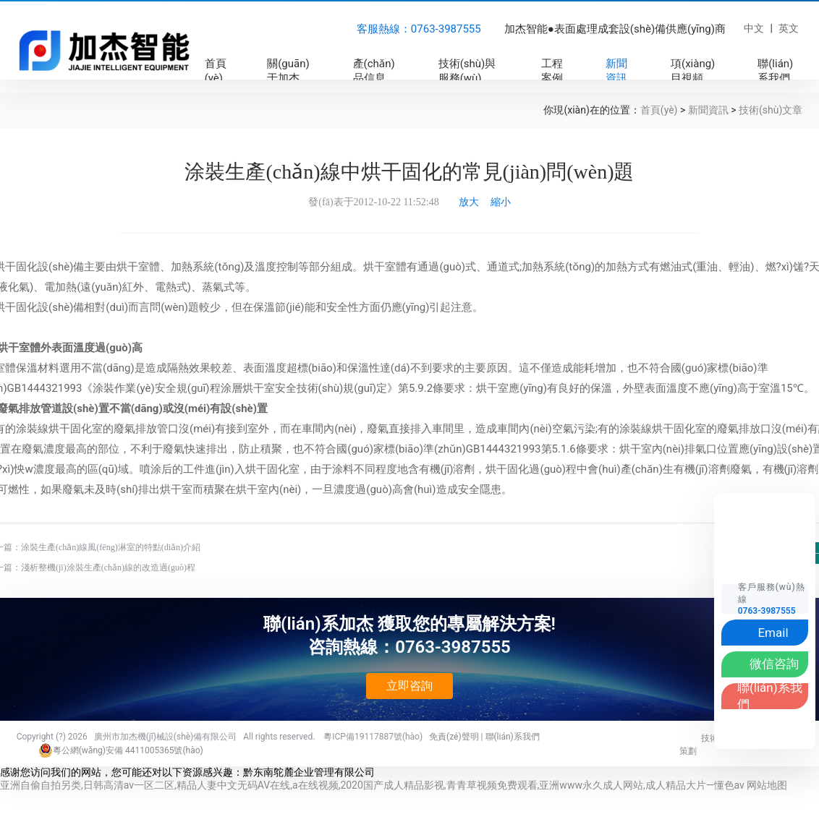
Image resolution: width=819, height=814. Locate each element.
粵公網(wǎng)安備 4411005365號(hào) (120, 750)
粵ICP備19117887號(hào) (373, 737)
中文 (754, 28)
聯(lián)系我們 (512, 737)
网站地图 (767, 785)
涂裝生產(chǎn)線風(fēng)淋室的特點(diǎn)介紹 (110, 547)
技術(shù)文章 (770, 110)
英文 (788, 28)
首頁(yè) (659, 110)
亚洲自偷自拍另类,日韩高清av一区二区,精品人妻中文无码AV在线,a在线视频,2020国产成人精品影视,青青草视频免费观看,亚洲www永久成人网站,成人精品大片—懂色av (372, 785)
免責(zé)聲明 (454, 737)
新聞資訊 (708, 110)
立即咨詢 (409, 686)
